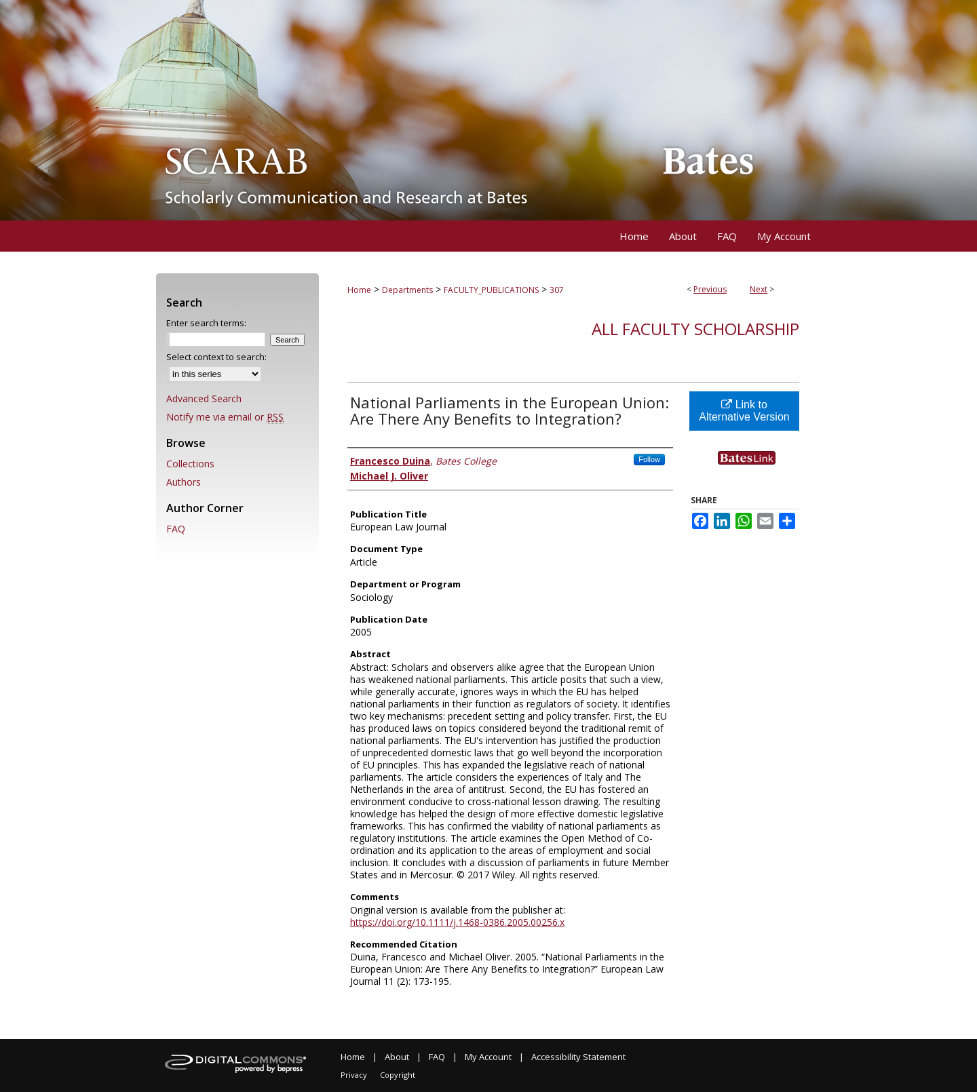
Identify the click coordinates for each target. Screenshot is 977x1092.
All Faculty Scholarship (695, 328)
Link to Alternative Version (744, 411)
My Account (488, 1057)
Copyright (397, 1075)
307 (557, 290)
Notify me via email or (225, 416)
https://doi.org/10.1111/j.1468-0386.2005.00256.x (457, 922)
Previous (710, 289)
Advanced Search (204, 398)
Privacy (354, 1075)
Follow (649, 459)
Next (758, 289)
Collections (190, 463)
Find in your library (758, 470)
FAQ (175, 528)
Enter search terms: (206, 323)
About (397, 1057)
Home (359, 290)
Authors (183, 481)
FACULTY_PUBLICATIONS (491, 290)
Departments (407, 290)
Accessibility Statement (578, 1057)
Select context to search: (216, 357)
